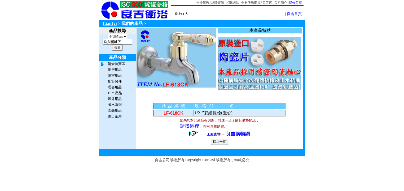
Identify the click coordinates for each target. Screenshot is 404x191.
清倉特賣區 (116, 64)
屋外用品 (115, 99)
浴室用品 (115, 75)
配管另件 (115, 81)
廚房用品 (115, 70)
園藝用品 (115, 110)
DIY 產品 (115, 93)
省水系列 (115, 105)
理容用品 (115, 87)
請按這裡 (189, 126)
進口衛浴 (115, 116)
